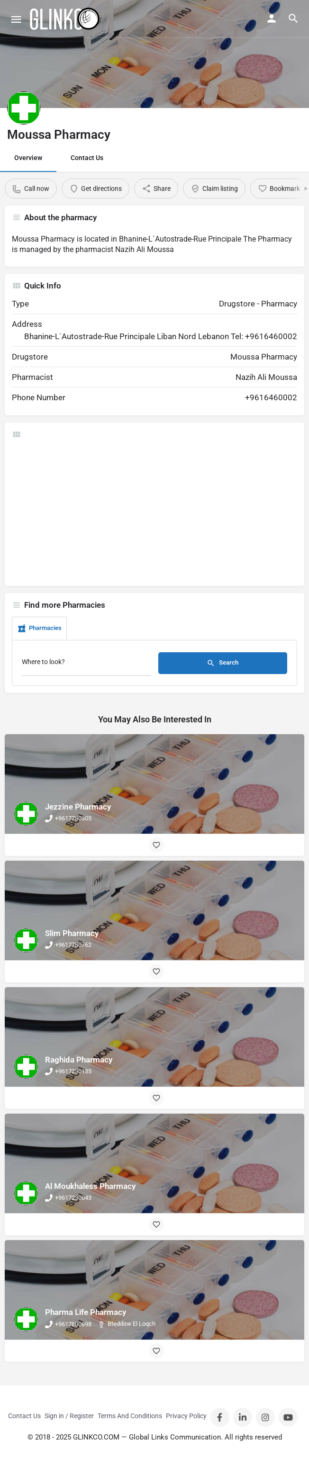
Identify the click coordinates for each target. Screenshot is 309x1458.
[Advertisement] (154, 512)
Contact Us (87, 158)
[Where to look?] (86, 664)
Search (222, 663)
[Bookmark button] (156, 845)
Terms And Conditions (130, 1416)
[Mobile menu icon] (16, 19)
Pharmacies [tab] (39, 628)
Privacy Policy (186, 1416)
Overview (28, 158)
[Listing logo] (23, 108)
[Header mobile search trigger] (293, 18)
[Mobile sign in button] (271, 18)
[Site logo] (65, 19)
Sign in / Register (69, 1416)
